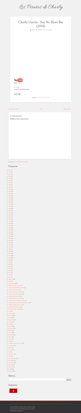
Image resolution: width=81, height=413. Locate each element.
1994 (9, 219)
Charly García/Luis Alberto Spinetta (16, 300)
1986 (9, 202)
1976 (9, 180)
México (10, 347)
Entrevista (10, 328)
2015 (9, 264)
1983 (9, 195)
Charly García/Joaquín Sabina (15, 294)
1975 (9, 178)
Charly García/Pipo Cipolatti (14, 309)
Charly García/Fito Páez (13, 290)
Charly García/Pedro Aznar (14, 307)
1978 (9, 185)
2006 (9, 245)
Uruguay (10, 364)
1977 (9, 183)
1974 (9, 176)
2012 (9, 258)
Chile (9, 311)
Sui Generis (11, 362)
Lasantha (32, 409)
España (10, 330)
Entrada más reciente (14, 109)
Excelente (10, 335)
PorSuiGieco (11, 354)
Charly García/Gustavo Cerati (15, 292)
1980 (9, 189)
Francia (10, 339)
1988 (9, 206)
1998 (9, 228)
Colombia (10, 313)
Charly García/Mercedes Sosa (15, 305)
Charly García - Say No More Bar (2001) (40, 24)
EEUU (9, 324)
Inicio (41, 109)
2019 (9, 272)
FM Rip (10, 337)
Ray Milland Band (12, 358)
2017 (9, 268)
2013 (9, 260)
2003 (9, 238)
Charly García (43, 97)
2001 (39, 97)
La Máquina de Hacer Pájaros (15, 343)
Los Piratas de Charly (40, 7)
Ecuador (10, 322)
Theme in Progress (18, 409)
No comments (49, 30)
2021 (9, 277)
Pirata (33, 30)
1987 (9, 204)
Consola (10, 315)
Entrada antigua (67, 109)
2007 (9, 247)
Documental (11, 320)
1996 (9, 223)
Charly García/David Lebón (14, 285)
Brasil (9, 281)
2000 (9, 232)
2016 (9, 266)
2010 (9, 253)
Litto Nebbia (11, 345)
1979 (9, 187)
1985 (9, 200)
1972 (9, 172)
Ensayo (10, 326)
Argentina (10, 279)
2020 (9, 275)
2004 (9, 240)
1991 (9, 213)
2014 (9, 262)
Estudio (10, 332)
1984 (9, 198)
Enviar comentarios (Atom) (21, 161)
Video (19, 83)
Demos (10, 317)
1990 (9, 210)
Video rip (10, 371)
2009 (9, 251)
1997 (9, 225)
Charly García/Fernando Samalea (16, 287)
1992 (9, 215)
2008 (9, 249)
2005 (9, 243)
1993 (9, 217)
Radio (9, 356)
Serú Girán (10, 360)
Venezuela (10, 367)
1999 (9, 230)
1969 (9, 170)
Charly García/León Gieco (14, 296)
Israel (9, 341)
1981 (9, 191)
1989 (9, 208)
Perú (9, 352)
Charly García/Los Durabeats (15, 298)
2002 (9, 236)
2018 (9, 270)
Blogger (33, 407)
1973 (9, 174)
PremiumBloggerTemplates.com (16, 410)
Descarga (16, 87)
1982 (9, 193)
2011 (9, 255)
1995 (9, 221)
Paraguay (10, 350)
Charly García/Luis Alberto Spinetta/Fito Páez (18, 302)
